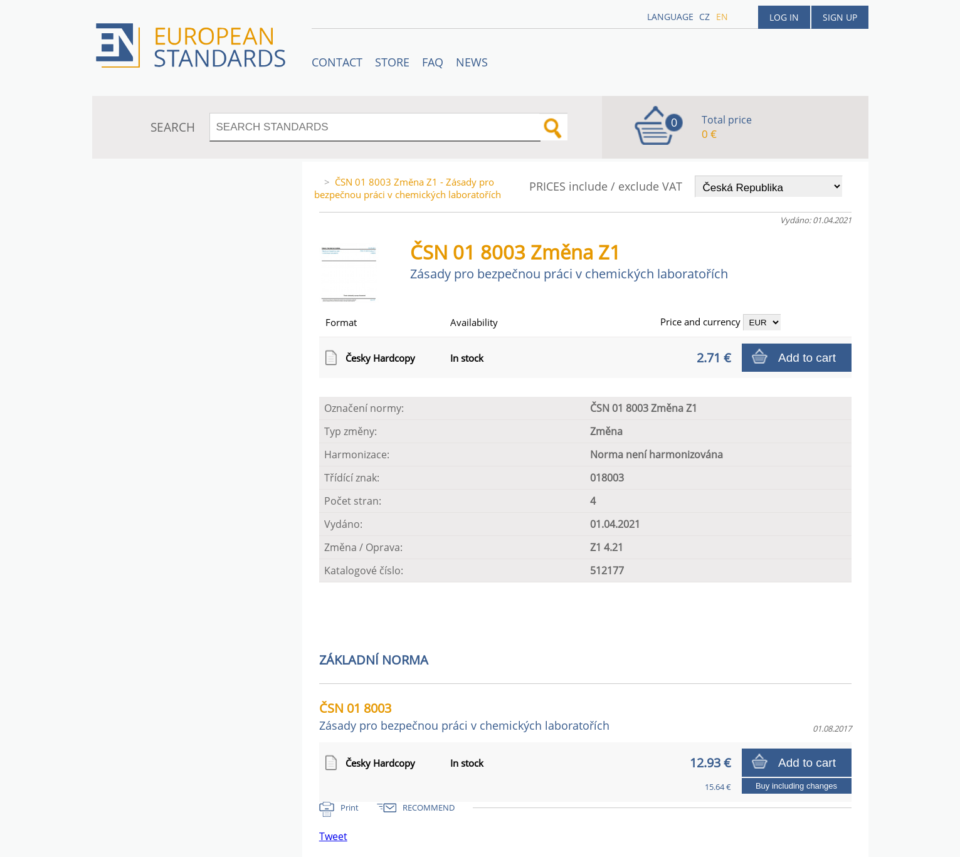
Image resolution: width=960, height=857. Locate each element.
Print (349, 807)
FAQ (432, 62)
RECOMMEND (429, 807)
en (722, 17)
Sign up (840, 17)
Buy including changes (796, 786)
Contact (337, 62)
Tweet (333, 836)
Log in (784, 17)
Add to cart (807, 357)
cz (704, 17)
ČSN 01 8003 (464, 716)
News (472, 62)
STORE (392, 62)
